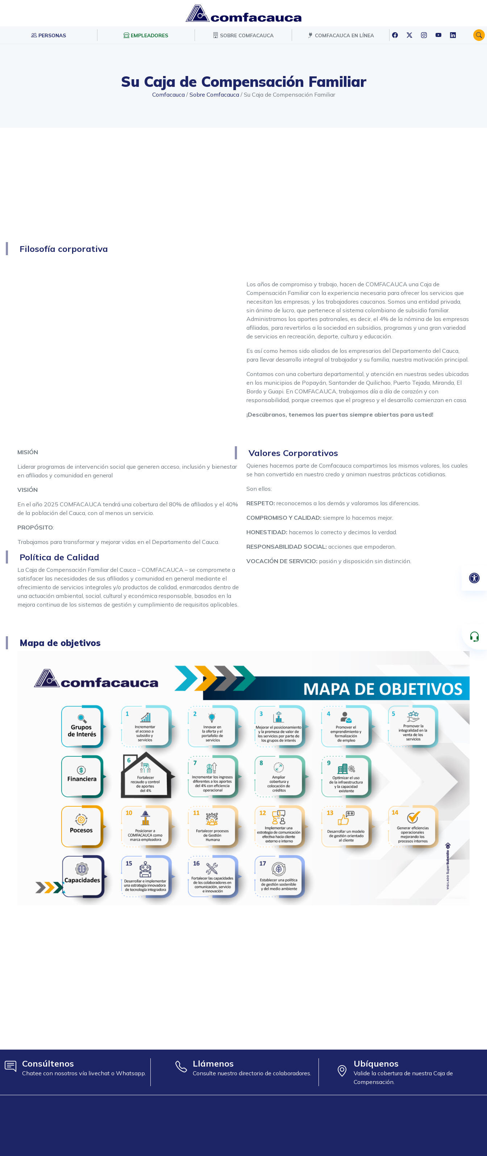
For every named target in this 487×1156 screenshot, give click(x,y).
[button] (479, 35)
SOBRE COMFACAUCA (243, 35)
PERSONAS (48, 35)
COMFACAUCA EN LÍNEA (341, 35)
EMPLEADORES (146, 35)
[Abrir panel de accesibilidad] (474, 578)
